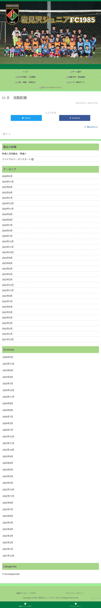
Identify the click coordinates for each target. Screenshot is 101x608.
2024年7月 (7, 225)
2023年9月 (7, 257)
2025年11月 (8, 181)
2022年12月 (8, 285)
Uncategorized (11, 573)
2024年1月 (7, 235)
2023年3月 (7, 274)
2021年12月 (8, 339)
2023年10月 (8, 252)
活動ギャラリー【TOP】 (26, 593)
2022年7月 (7, 301)
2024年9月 (7, 214)
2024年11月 (8, 208)
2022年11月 (8, 290)
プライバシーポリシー (75, 593)
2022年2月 (7, 328)
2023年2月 (7, 279)
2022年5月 (7, 312)
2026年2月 (7, 176)
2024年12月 (8, 203)
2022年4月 (7, 317)
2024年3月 (7, 230)
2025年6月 (7, 187)
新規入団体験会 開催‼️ (14, 153)
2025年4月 (7, 192)
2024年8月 (7, 219)
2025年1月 (7, 197)
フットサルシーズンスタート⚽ (18, 159)
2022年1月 (7, 333)
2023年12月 (8, 241)
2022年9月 (7, 295)
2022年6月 (7, 306)
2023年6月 (7, 263)
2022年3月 (7, 323)
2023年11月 (8, 246)
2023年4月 (7, 268)
